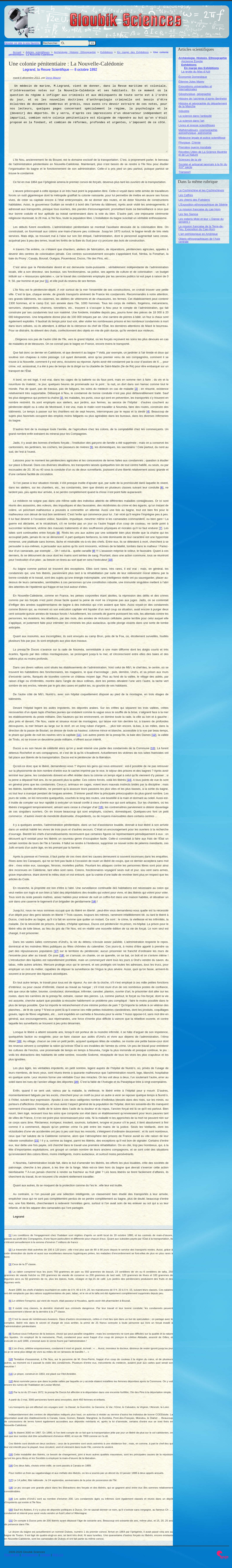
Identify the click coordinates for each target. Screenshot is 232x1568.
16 (93, 901)
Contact (45, 1554)
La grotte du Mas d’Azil (195, 71)
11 (78, 735)
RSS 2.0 (58, 1554)
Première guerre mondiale (195, 147)
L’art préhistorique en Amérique (198, 234)
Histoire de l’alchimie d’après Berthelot (203, 98)
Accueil (17, 52)
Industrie (184, 111)
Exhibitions (106, 52)
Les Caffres (186, 195)
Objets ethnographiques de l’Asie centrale (199, 240)
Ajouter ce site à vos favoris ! (22, 43)
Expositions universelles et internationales (195, 88)
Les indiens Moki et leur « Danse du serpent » (201, 220)
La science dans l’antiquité (195, 115)
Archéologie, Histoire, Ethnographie (75, 52)
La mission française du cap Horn (200, 209)
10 (110, 559)
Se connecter (29, 1554)
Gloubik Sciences (150, 17)
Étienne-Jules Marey (192, 81)
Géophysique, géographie (195, 94)
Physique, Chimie (190, 142)
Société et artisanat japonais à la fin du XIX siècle (203, 166)
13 (152, 748)
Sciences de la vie (190, 159)
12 (153, 735)
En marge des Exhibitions (133, 52)
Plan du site (11, 1554)
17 (56, 951)
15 (100, 807)
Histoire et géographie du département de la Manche (203, 105)
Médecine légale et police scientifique (202, 137)
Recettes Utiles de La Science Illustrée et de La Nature (203, 153)
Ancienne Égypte (192, 61)
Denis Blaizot (53, 77)
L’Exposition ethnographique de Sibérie (203, 204)
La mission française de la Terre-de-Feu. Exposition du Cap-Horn (201, 228)
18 (61, 955)
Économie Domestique (193, 76)
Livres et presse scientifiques (197, 125)
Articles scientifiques (38, 52)
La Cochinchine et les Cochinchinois (201, 190)
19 (19, 1041)
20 (76, 1081)
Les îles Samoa (188, 214)
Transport (185, 172)
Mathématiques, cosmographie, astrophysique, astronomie (198, 131)
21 (36, 1140)
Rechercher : (51, 43)
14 (129, 779)
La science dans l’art (192, 120)
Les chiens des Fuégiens (194, 199)
